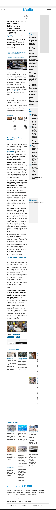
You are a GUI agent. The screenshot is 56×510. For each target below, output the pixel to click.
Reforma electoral (31, 6)
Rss (45, 497)
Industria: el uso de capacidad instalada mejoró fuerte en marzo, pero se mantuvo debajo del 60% (22, 365)
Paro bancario (48, 6)
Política (33, 13)
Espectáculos (29, 497)
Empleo (18, 336)
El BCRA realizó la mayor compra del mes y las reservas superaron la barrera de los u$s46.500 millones (33, 460)
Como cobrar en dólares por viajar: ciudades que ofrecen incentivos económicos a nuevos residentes (26, 125)
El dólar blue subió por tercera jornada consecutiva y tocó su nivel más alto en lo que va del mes (22, 460)
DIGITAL (13, 506)
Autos (22, 497)
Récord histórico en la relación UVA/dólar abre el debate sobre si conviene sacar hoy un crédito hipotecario (35, 134)
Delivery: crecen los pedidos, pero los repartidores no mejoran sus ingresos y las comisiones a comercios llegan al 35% (16, 52)
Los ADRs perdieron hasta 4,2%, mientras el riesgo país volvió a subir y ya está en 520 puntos (35, 154)
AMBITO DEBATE (37, 506)
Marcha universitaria (40, 6)
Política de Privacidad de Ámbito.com (26, 499)
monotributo (10, 151)
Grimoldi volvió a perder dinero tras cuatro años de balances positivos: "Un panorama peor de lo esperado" (11, 364)
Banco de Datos (11, 492)
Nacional (9, 494)
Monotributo (16, 334)
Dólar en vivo (10, 6)
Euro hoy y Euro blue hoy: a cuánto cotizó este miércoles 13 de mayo (11, 472)
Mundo (16, 494)
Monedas (31, 202)
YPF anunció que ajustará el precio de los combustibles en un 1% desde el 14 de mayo (33, 87)
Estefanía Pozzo (9, 36)
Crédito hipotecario (18, 6)
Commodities (38, 202)
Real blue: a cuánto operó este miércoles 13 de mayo (11, 457)
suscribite (49, 9)
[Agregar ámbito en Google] (17, 36)
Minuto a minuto (22, 431)
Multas (21, 501)
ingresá (53, 9)
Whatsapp (22, 486)
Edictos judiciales (11, 501)
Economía (18, 13)
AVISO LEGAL (41, 499)
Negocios (40, 13)
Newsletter (45, 486)
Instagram (13, 486)
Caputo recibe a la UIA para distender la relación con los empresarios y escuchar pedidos (16, 123)
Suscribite (21, 343)
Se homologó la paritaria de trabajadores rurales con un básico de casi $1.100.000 (16, 56)
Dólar (11, 13)
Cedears (42, 202)
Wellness (41, 492)
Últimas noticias (18, 490)
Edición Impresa (32, 494)
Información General (12, 497)
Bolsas (34, 202)
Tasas (25, 6)
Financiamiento (10, 336)
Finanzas (26, 13)
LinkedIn (16, 486)
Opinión (48, 13)
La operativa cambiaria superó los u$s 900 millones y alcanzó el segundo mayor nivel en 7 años (33, 439)
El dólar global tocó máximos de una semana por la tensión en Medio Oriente (11, 436)
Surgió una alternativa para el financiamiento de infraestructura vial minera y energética (33, 99)
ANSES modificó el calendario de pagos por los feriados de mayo (35, 119)
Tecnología (39, 497)
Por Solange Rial (38, 375)
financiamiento (18, 91)
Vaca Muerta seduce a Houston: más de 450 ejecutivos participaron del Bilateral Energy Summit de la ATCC (33, 44)
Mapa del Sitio (10, 499)
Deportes (22, 494)
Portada (9, 490)
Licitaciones (28, 501)
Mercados (20, 492)
